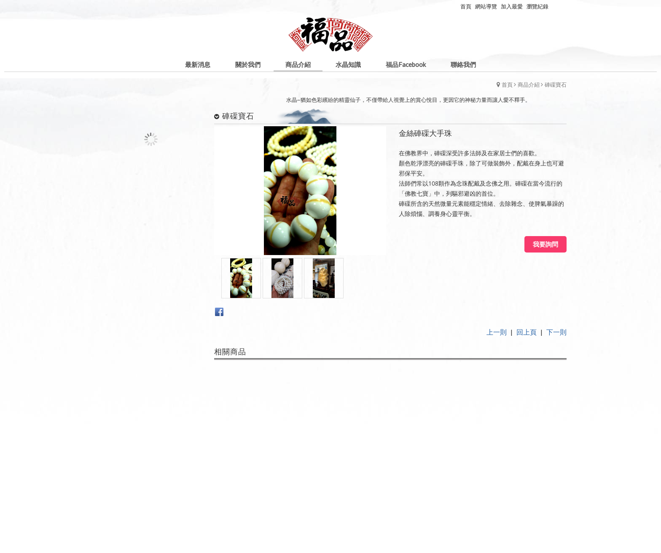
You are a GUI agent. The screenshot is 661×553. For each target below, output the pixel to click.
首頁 (507, 84)
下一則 (556, 332)
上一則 (496, 332)
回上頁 (526, 332)
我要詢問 (545, 244)
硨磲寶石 (556, 84)
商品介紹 (529, 84)
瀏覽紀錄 (537, 6)
